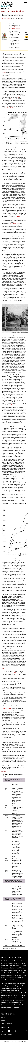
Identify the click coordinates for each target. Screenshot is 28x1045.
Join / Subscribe (6, 1024)
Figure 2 (18, 216)
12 (19, 492)
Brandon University (14, 673)
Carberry (4, 72)
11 (11, 405)
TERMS (2, 1043)
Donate (3, 1020)
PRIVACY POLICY (22, 1041)
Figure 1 (9, 108)
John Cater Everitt (17, 14)
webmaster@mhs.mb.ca (15, 49)
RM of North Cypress (15, 223)
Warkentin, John (7, 708)
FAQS (3, 1017)
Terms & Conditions (8, 1014)
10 (9, 302)
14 (20, 600)
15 (2, 643)
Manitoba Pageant (6, 18)
